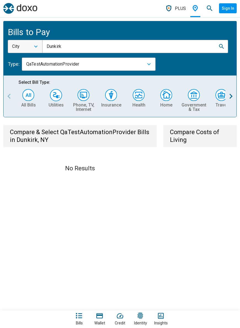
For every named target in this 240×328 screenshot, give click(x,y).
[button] (221, 46)
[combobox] (25, 46)
